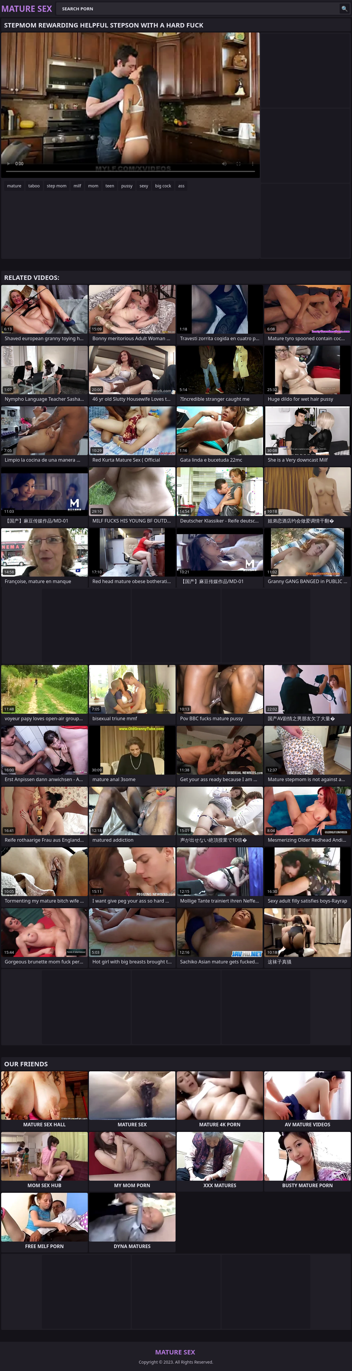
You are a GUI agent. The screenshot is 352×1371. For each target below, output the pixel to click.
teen (110, 186)
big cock (163, 186)
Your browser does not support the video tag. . (130, 105)
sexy (143, 186)
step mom (57, 186)
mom (93, 186)
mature (14, 186)
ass (181, 186)
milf (77, 186)
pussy (126, 186)
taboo (34, 186)
